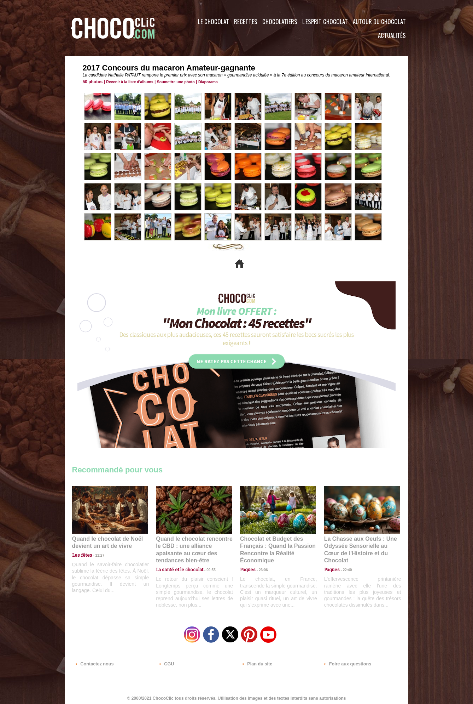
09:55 (205, 561)
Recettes (245, 21)
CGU (166, 661)
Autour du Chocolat (379, 21)
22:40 (345, 561)
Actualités (392, 35)
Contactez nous (93, 661)
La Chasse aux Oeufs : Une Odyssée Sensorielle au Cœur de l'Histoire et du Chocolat (359, 545)
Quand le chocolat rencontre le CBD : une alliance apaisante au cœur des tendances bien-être (193, 545)
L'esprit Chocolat (325, 21)
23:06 (261, 568)
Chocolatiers (279, 21)
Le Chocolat (213, 21)
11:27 (96, 554)
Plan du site (256, 661)
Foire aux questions (345, 661)
